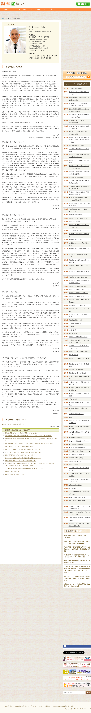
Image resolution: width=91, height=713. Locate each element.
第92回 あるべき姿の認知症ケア (13, 424)
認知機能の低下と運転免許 (77, 305)
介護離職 (71, 326)
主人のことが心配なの (75, 485)
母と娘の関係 (73, 333)
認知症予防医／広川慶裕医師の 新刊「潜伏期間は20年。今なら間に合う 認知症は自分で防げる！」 (77, 549)
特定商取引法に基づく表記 (59, 706)
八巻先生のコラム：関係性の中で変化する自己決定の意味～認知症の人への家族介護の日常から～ (77, 578)
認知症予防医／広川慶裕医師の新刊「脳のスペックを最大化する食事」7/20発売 (28, 436)
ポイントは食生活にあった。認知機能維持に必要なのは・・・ (23, 458)
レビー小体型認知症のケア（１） (79, 444)
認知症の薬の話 (73, 464)
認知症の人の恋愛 (74, 221)
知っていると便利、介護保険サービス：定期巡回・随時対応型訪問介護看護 (79, 140)
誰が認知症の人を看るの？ (77, 454)
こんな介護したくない (75, 230)
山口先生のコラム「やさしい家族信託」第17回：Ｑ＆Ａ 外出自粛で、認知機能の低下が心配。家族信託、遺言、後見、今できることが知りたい (31, 464)
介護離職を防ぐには (75, 323)
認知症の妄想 (72, 488)
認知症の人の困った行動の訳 (77, 373)
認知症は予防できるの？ (12, 471)
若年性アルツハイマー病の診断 (78, 351)
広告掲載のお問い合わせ (22, 706)
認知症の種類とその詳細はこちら (14, 474)
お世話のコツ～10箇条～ (76, 239)
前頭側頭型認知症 (76, 414)
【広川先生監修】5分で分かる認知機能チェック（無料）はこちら (24, 468)
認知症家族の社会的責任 (76, 177)
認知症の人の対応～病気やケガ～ (79, 277)
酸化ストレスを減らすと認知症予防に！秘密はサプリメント (22, 449)
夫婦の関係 (72, 330)
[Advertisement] (30, 496)
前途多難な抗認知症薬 (75, 215)
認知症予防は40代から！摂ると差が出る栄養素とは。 (20, 461)
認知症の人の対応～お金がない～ (79, 289)
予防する (52, 9)
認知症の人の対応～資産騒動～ (78, 286)
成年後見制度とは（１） (76, 437)
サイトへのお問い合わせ (7, 706)
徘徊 (70, 417)
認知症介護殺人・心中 (75, 320)
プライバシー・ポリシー (37, 706)
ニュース (16, 9)
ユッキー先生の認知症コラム (76, 84)
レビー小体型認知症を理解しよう (79, 447)
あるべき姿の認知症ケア (76, 88)
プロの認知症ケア (74, 399)
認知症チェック (41, 9)
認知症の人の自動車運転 (76, 369)
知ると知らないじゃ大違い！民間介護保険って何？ (20, 446)
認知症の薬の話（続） (75, 461)
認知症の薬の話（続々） (76, 458)
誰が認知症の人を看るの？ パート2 (79, 451)
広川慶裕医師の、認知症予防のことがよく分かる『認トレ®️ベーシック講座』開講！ (29, 443)
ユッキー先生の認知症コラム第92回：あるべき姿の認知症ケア (23, 452)
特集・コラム (27, 9)
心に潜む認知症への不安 (76, 145)
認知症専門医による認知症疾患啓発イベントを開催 (20, 455)
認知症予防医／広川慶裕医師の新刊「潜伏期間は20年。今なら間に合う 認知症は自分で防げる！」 (31, 439)
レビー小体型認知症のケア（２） (79, 441)
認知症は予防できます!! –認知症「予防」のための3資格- (21, 433)
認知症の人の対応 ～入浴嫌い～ (78, 293)
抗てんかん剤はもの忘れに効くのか (79, 497)
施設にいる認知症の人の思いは (78, 337)
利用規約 (47, 706)
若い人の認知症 (73, 355)
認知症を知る (6, 9)
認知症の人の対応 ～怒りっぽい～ (79, 296)
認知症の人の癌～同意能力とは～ (79, 218)
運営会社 (70, 706)
